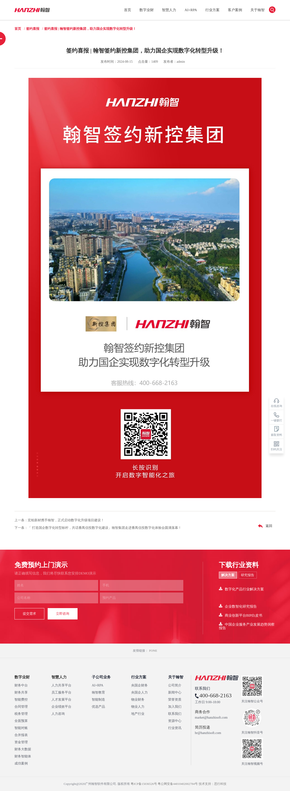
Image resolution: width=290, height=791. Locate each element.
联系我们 (174, 714)
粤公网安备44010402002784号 (178, 784)
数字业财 (146, 10)
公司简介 (174, 685)
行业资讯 (174, 728)
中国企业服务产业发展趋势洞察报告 (247, 626)
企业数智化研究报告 (238, 606)
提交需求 (29, 613)
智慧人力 (169, 10)
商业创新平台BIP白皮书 (240, 615)
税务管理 (21, 714)
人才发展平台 (61, 699)
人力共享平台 (61, 685)
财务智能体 (22, 756)
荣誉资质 (174, 699)
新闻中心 (174, 692)
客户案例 (235, 10)
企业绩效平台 (61, 706)
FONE (153, 650)
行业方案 (212, 10)
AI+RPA (191, 10)
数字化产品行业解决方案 (241, 589)
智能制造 (98, 699)
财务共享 (21, 692)
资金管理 (21, 742)
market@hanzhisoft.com (211, 717)
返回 (264, 526)
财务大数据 (22, 749)
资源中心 (174, 721)
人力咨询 (58, 714)
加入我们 (174, 706)
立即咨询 (62, 613)
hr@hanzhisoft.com (208, 733)
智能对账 (21, 728)
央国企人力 (139, 692)
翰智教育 (98, 692)
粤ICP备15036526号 (144, 784)
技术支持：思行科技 (212, 784)
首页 (127, 10)
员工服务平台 (61, 692)
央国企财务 (139, 685)
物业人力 (137, 706)
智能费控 (21, 699)
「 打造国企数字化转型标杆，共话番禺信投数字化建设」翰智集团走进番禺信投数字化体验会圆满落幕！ (104, 528)
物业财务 (137, 699)
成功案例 (21, 763)
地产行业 (137, 714)
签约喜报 (32, 29)
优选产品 (98, 706)
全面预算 (21, 721)
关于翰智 (257, 10)
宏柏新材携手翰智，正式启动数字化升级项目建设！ (66, 520)
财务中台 (21, 685)
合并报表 (21, 735)
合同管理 (21, 706)
